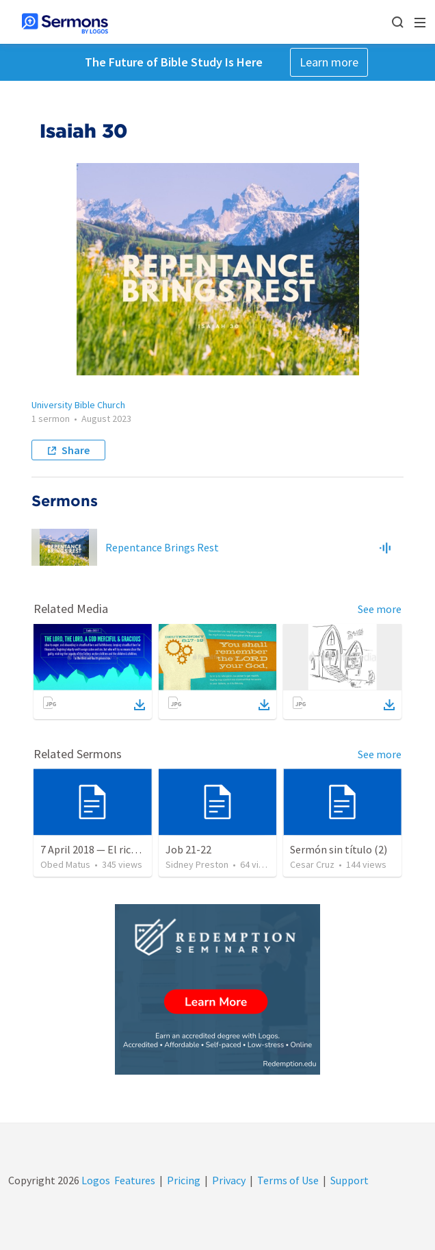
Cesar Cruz (312, 864)
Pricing (183, 1180)
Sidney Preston (197, 864)
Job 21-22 (188, 849)
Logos (94, 1180)
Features (134, 1180)
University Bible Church (78, 405)
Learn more (329, 62)
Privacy (229, 1180)
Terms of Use (288, 1180)
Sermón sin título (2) (338, 849)
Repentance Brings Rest (162, 547)
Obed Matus (65, 864)
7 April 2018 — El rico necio (102, 849)
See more (379, 609)
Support (349, 1180)
